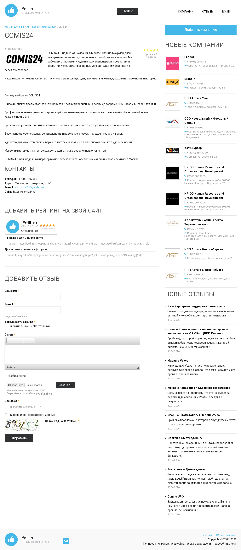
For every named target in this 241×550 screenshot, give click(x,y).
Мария (172, 360)
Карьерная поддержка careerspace (200, 306)
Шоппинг (19, 26)
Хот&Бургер (193, 148)
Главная (207, 535)
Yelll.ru (28, 8)
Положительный (18, 326)
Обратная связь (226, 535)
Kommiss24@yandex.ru (29, 187)
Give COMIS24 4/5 (154, 50)
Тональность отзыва (20, 321)
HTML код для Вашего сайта (24, 237)
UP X (181, 496)
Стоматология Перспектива (200, 415)
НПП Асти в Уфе (196, 98)
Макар (172, 388)
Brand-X (190, 79)
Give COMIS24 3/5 (151, 50)
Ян (169, 306)
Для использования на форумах (26, 249)
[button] (9, 340)
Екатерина (175, 469)
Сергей (173, 438)
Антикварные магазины (40, 26)
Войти (226, 11)
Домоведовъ (195, 469)
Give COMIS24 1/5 (144, 50)
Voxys (184, 360)
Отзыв (10, 334)
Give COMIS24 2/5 (147, 50)
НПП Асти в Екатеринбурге (203, 270)
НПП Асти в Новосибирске (203, 249)
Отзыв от (12, 400)
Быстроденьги (192, 438)
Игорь (172, 415)
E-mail (10, 304)
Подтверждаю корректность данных (31, 414)
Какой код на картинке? (62, 421)
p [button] (14, 367)
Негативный (42, 326)
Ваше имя (12, 290)
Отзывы (207, 11)
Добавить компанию (200, 30)
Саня (171, 496)
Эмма (171, 329)
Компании (185, 11)
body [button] (9, 367)
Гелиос (189, 57)
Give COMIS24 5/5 (157, 50)
